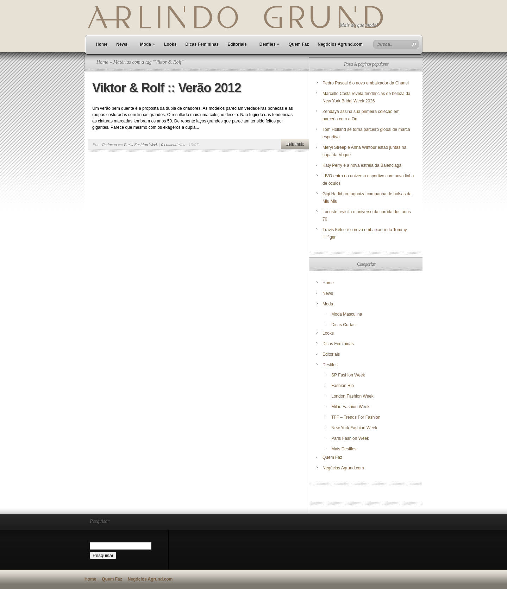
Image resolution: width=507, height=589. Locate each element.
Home (101, 44)
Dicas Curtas (343, 324)
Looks (170, 44)
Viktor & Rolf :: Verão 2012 (166, 88)
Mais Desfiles (343, 448)
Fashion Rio (342, 385)
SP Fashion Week (348, 375)
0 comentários (173, 144)
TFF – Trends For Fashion (355, 417)
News (121, 44)
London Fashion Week (352, 396)
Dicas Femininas (202, 44)
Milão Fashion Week (350, 406)
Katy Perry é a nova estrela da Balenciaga (362, 165)
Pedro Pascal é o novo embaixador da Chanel (366, 83)
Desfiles (269, 44)
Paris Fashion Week (141, 144)
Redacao (109, 144)
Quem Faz (299, 44)
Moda (147, 44)
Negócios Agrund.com (340, 44)
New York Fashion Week (354, 427)
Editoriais (237, 44)
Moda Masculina (346, 314)
